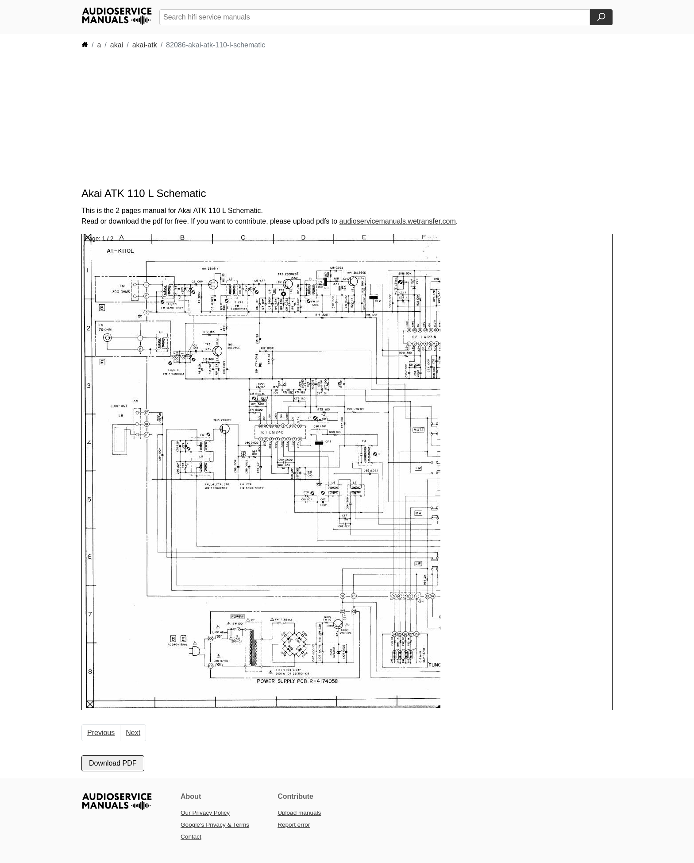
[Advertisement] (333, 119)
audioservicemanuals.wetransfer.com (397, 221)
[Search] (601, 17)
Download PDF (113, 763)
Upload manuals (299, 812)
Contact (191, 836)
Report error (294, 824)
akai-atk (144, 45)
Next (133, 732)
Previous (101, 732)
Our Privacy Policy (205, 812)
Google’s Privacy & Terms (215, 824)
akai (116, 45)
